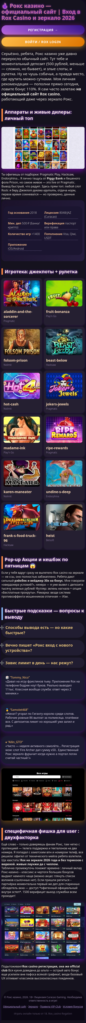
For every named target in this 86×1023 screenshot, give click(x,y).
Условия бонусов (73, 1006)
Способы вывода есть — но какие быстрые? (39, 630)
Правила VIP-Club (50, 1006)
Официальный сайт (14, 1006)
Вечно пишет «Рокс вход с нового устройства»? (39, 647)
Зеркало (33, 1006)
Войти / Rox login (43, 42)
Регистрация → (43, 30)
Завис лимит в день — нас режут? (39, 662)
